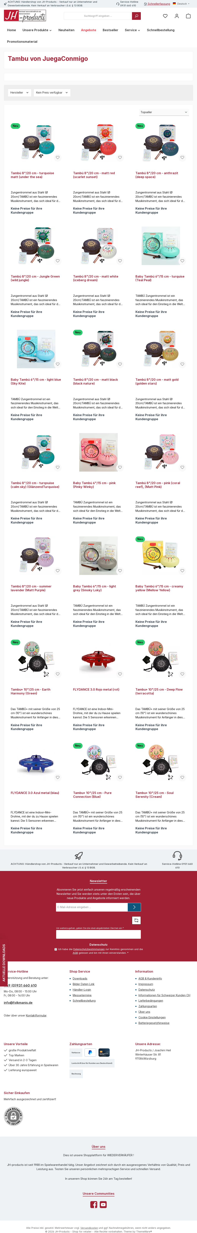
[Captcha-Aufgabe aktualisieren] (136, 929)
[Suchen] (136, 16)
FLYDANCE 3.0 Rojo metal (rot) (96, 696)
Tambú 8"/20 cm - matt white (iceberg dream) (95, 279)
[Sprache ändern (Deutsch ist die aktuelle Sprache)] (181, 4)
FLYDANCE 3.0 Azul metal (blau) (35, 800)
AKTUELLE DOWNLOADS (4, 963)
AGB (75, 961)
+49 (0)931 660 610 (20, 994)
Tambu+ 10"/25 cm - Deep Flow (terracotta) (159, 698)
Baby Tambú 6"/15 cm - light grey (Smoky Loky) (94, 593)
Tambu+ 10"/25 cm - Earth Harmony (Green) (30, 698)
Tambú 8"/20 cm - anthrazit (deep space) (156, 175)
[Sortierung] (164, 112)
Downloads (80, 987)
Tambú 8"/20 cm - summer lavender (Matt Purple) (31, 593)
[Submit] (134, 916)
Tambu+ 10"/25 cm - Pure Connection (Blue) (92, 802)
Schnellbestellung (84, 1009)
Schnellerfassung (157, 3)
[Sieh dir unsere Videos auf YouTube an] (103, 1213)
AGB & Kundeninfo (150, 987)
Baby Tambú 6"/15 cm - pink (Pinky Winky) (94, 489)
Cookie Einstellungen (152, 1026)
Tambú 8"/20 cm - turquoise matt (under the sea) (32, 175)
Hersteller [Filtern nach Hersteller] (19, 92)
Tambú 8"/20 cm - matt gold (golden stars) (157, 384)
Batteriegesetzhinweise (154, 1031)
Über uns (144, 1020)
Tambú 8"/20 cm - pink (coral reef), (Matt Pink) (157, 489)
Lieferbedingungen (151, 1009)
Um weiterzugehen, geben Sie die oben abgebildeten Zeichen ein (90, 937)
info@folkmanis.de (18, 1011)
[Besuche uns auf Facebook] (93, 1213)
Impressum (146, 993)
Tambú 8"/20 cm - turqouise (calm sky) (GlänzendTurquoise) (35, 489)
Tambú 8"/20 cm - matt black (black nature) (95, 384)
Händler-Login (82, 998)
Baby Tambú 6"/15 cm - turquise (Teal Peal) (159, 279)
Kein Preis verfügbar (52, 92)
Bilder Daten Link (83, 993)
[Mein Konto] (177, 16)
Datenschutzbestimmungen (89, 958)
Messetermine (82, 1003)
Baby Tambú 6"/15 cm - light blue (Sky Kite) (36, 384)
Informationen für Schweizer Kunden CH (164, 1003)
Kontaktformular (36, 1024)
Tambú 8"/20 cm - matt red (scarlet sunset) (94, 175)
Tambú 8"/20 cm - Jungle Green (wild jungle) (35, 279)
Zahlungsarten (148, 1015)
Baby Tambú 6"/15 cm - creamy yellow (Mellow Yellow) (159, 593)
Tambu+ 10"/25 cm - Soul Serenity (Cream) (154, 802)
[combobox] (98, 16)
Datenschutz (147, 998)
